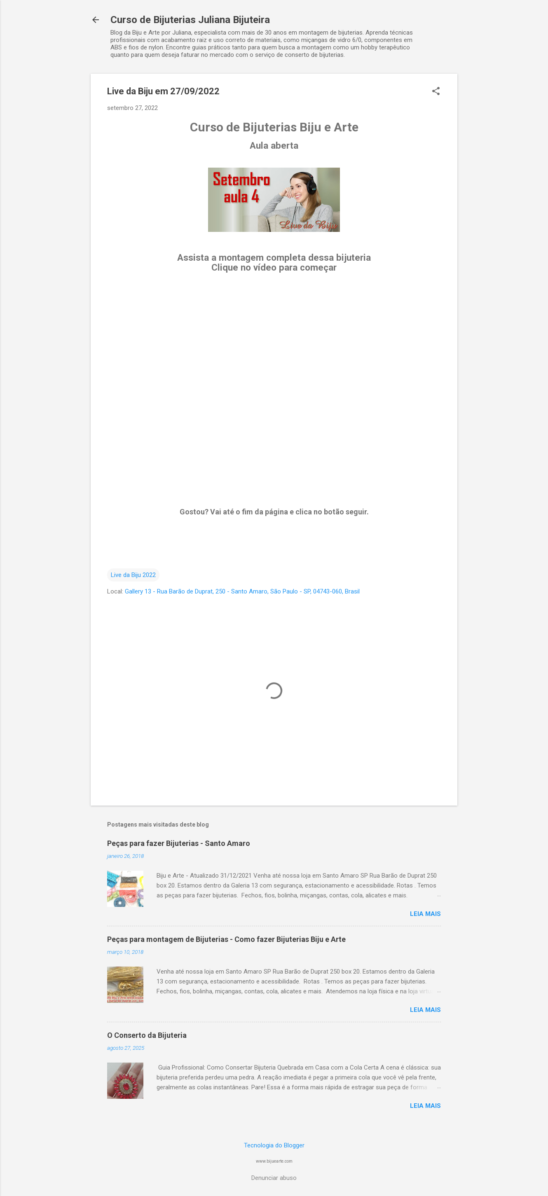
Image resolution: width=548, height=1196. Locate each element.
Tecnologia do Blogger (274, 1145)
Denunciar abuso (274, 1178)
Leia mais (425, 914)
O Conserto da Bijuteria (147, 1035)
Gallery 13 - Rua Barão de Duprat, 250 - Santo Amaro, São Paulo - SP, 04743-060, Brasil (242, 591)
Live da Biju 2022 (133, 575)
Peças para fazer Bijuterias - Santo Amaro (178, 843)
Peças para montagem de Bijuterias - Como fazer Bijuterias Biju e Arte (226, 939)
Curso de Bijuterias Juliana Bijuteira (190, 20)
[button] (436, 92)
